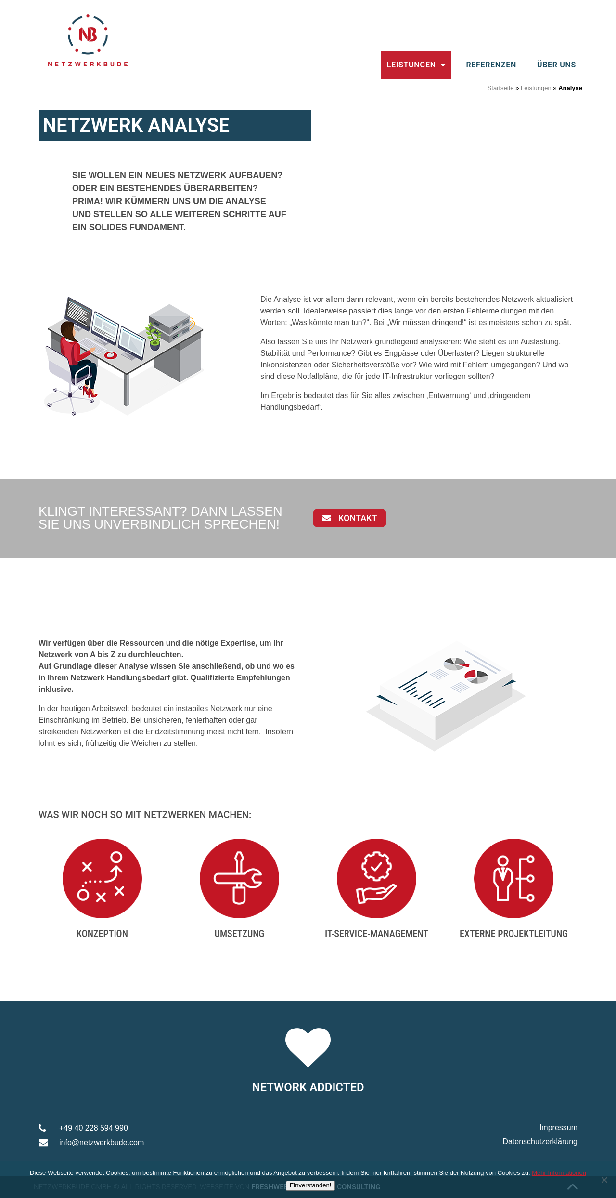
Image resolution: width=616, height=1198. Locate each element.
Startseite (501, 87)
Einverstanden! (311, 1185)
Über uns (556, 64)
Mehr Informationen (559, 1172)
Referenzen (491, 64)
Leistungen (416, 65)
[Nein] (604, 1180)
